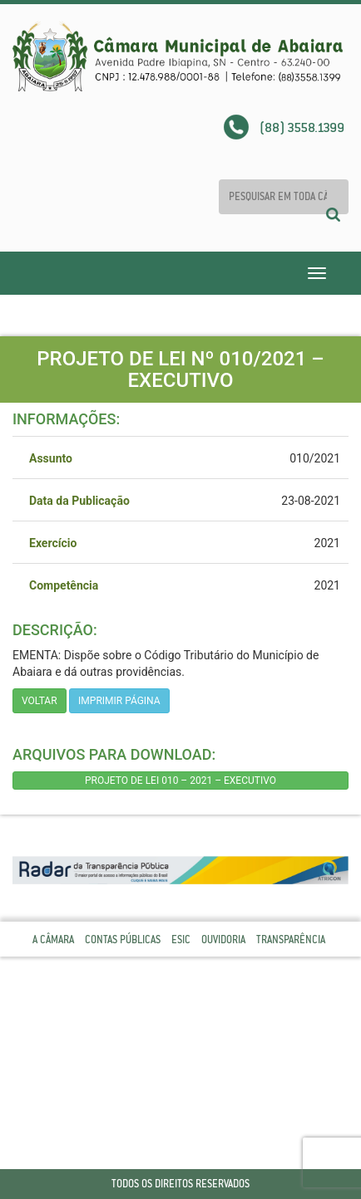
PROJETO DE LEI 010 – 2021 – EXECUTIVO (180, 780)
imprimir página (119, 701)
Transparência (290, 939)
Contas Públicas (123, 939)
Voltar (39, 701)
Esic (180, 939)
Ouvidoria (223, 939)
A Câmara (53, 939)
